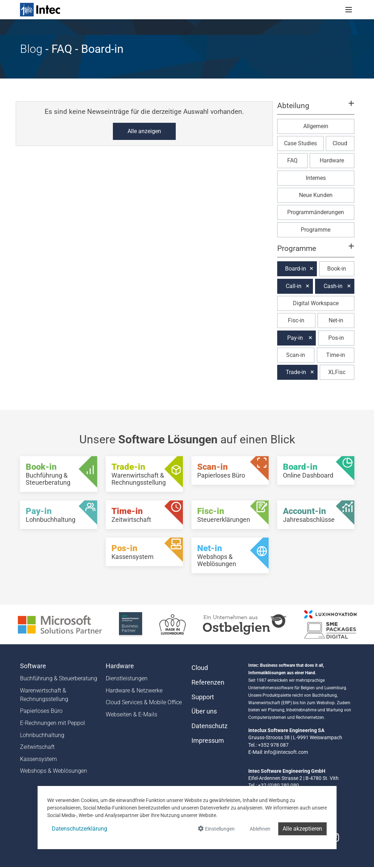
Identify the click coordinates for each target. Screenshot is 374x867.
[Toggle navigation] (348, 9)
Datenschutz (209, 726)
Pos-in (336, 337)
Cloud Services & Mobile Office (144, 702)
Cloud (340, 143)
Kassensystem (38, 759)
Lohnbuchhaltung (42, 735)
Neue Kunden (316, 195)
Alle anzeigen (144, 131)
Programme (315, 229)
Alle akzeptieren (302, 828)
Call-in (293, 286)
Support (202, 697)
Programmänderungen (315, 212)
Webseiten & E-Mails (131, 714)
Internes (316, 178)
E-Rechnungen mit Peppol (52, 723)
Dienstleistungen (127, 678)
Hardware (332, 160)
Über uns (204, 711)
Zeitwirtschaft (37, 746)
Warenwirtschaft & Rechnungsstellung (44, 694)
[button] (315, 108)
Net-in (336, 320)
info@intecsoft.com (286, 752)
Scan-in (295, 355)
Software (33, 666)
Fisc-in (296, 320)
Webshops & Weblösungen (53, 770)
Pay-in (295, 337)
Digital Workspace (316, 303)
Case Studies (300, 143)
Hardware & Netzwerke (134, 690)
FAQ (292, 160)
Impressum (207, 740)
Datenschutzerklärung (79, 828)
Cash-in (333, 286)
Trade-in (296, 372)
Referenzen (207, 682)
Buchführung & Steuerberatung (58, 678)
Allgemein (315, 126)
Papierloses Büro (41, 710)
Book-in (336, 268)
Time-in (335, 355)
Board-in (295, 268)
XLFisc (336, 372)
